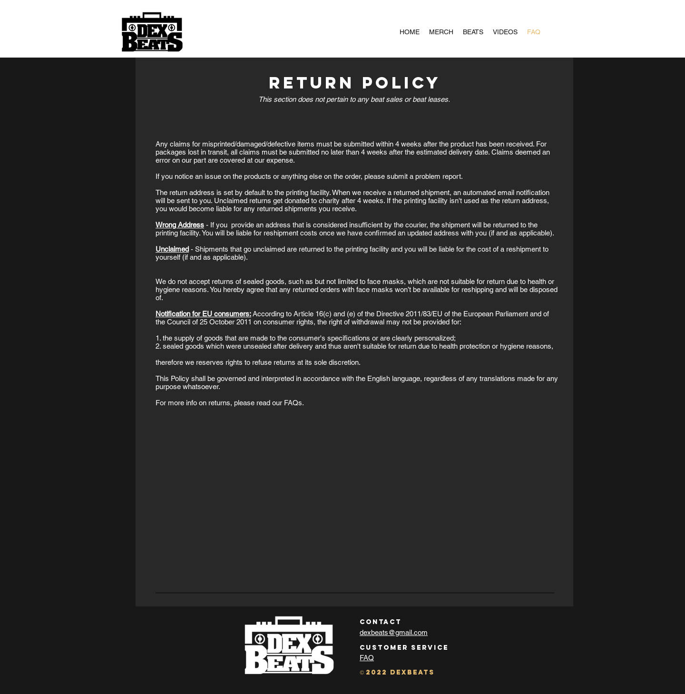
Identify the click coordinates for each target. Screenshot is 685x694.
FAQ (367, 658)
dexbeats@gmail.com (394, 632)
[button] (641, 39)
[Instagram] (627, 39)
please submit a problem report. (413, 176)
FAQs (293, 403)
